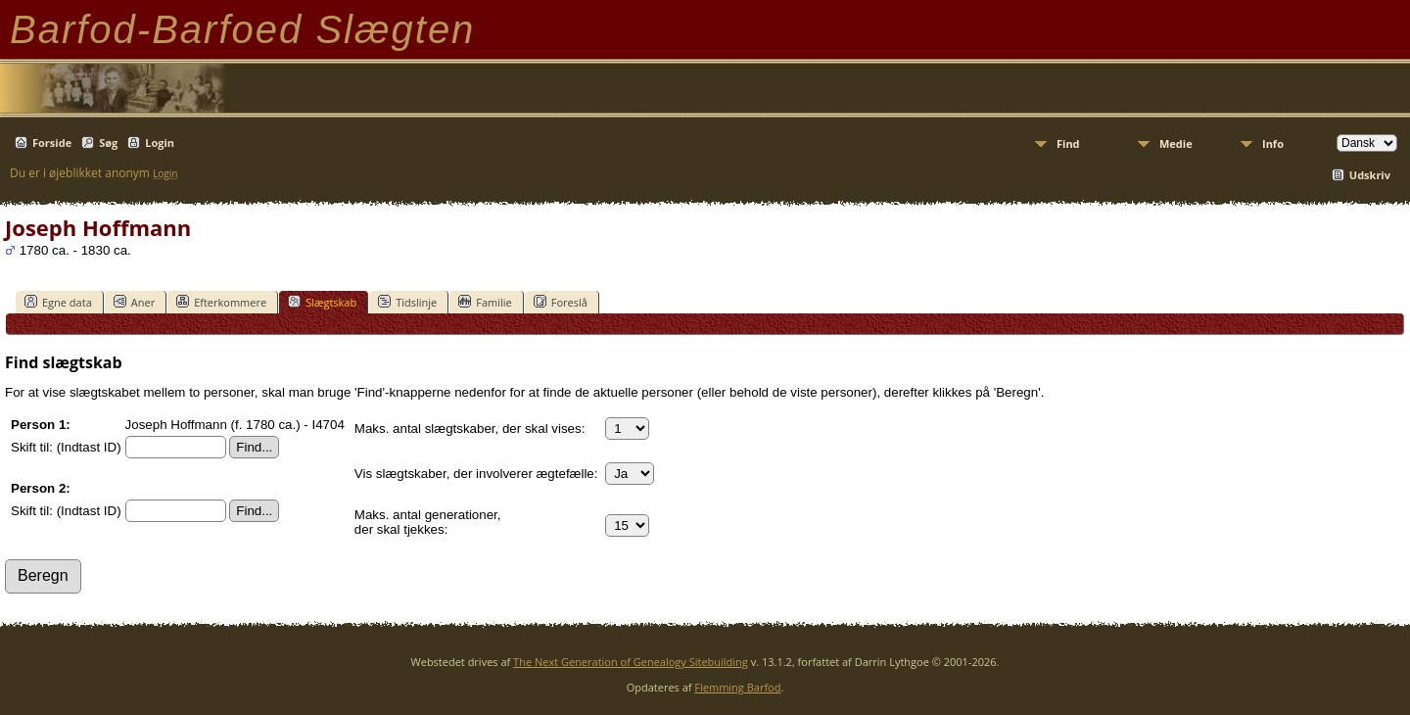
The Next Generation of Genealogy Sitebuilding (630, 661)
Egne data (58, 302)
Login (159, 142)
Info (1273, 143)
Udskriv (1369, 174)
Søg (108, 142)
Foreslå (561, 302)
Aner (134, 302)
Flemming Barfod (737, 687)
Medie (1176, 143)
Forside (51, 142)
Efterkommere (221, 302)
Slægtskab (322, 302)
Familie (484, 302)
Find (1068, 143)
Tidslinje (407, 302)
